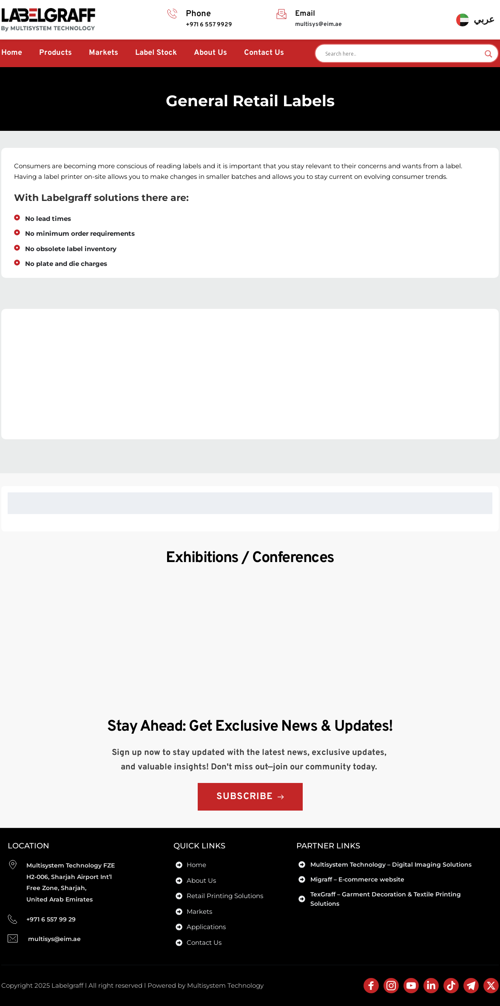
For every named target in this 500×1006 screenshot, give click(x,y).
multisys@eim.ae (318, 24)
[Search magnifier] (488, 54)
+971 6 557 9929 (209, 24)
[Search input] (402, 54)
